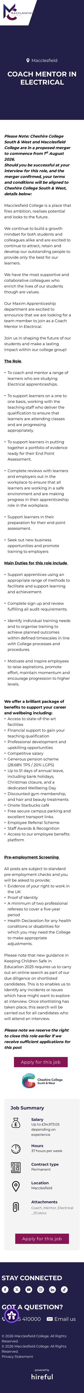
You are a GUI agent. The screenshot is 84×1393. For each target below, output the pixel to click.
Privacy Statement (17, 1357)
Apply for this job (41, 1062)
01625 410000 (21, 1319)
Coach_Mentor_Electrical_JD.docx (52, 1210)
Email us (61, 1319)
